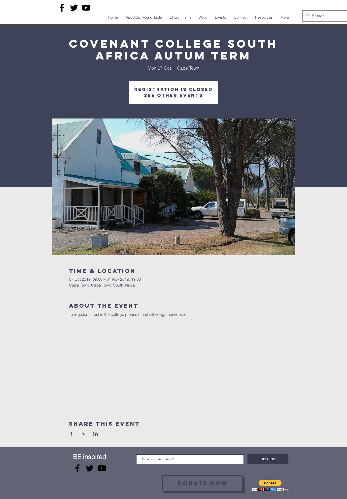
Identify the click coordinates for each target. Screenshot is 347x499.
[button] (270, 485)
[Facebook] (62, 7)
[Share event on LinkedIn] (95, 434)
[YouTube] (86, 7)
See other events (173, 95)
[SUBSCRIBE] (267, 459)
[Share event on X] (83, 434)
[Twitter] (74, 7)
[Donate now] (202, 483)
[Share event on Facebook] (71, 434)
